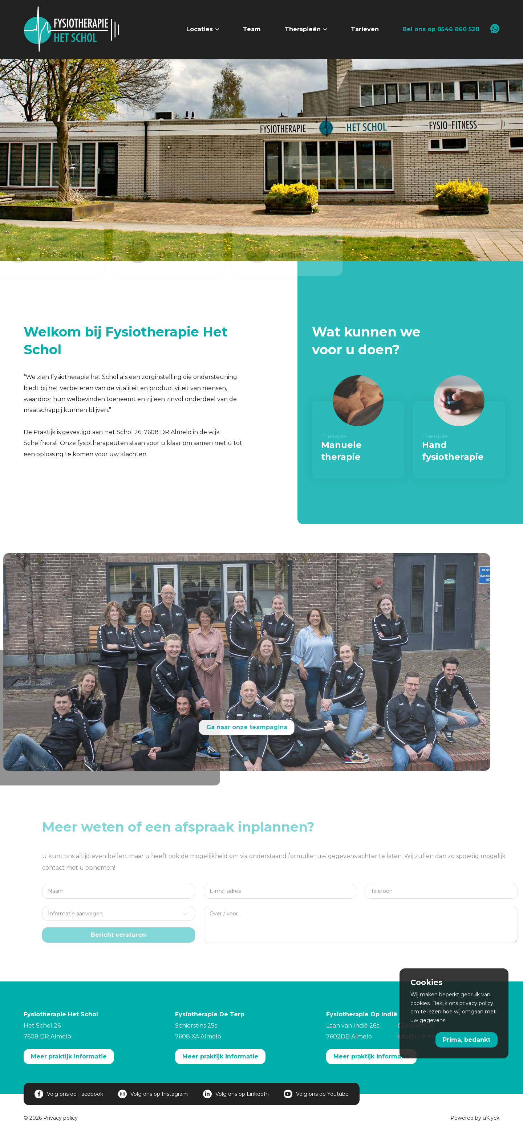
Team (252, 29)
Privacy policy (60, 1118)
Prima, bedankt (466, 1039)
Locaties (199, 29)
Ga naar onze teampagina (230, 727)
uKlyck (491, 1118)
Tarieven (365, 29)
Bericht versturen (130, 934)
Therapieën (303, 29)
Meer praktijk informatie (69, 1056)
